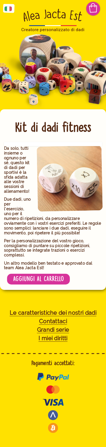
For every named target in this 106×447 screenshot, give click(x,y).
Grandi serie (53, 330)
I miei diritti (52, 338)
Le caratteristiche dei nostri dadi (53, 313)
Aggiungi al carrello (38, 279)
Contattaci (53, 321)
